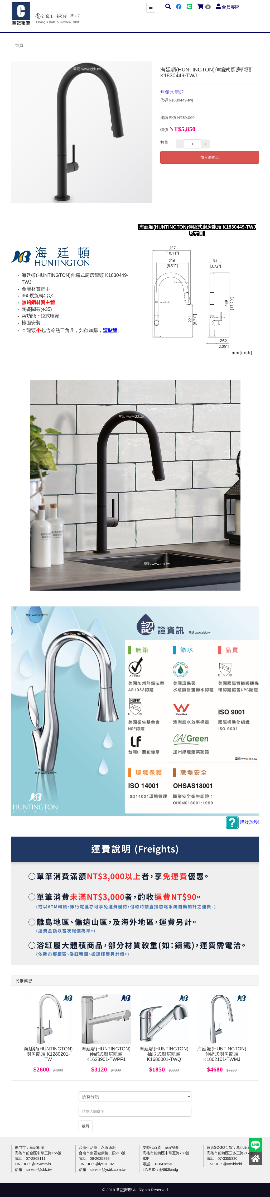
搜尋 (85, 1126)
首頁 (19, 45)
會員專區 (231, 7)
